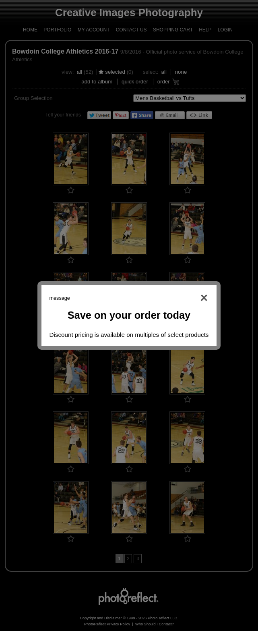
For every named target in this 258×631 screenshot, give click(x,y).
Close (193, 298)
